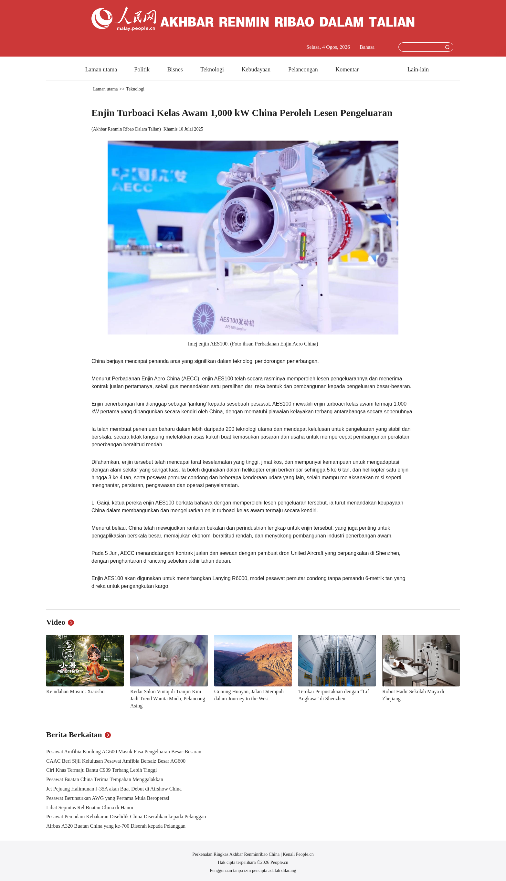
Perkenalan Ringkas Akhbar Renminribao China (236, 854)
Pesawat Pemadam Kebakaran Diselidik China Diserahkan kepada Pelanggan (126, 816)
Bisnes (175, 69)
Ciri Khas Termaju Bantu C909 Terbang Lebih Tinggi (101, 770)
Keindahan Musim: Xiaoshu (75, 691)
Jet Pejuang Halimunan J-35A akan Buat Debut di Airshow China (114, 788)
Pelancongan (303, 69)
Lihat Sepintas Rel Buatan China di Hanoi (89, 807)
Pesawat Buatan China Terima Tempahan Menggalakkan (104, 779)
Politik (142, 69)
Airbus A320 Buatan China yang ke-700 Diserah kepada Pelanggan (115, 826)
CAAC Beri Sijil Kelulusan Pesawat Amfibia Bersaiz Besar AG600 (115, 761)
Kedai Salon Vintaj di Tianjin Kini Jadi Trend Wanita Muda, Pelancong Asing (167, 698)
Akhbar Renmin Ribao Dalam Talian (126, 129)
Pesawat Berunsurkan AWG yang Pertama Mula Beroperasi (107, 798)
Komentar (347, 69)
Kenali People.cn (298, 854)
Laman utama (101, 69)
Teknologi (212, 69)
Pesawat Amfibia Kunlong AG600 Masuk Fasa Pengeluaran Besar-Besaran (123, 751)
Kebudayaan (256, 69)
